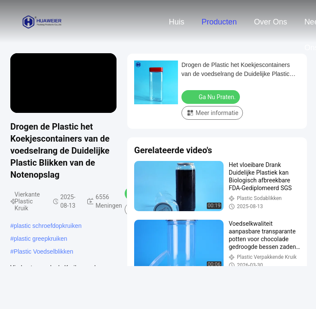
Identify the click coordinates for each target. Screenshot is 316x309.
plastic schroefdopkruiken (48, 225)
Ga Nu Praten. (211, 96)
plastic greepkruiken (40, 238)
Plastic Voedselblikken (44, 251)
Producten (219, 22)
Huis (176, 22)
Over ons (270, 22)
